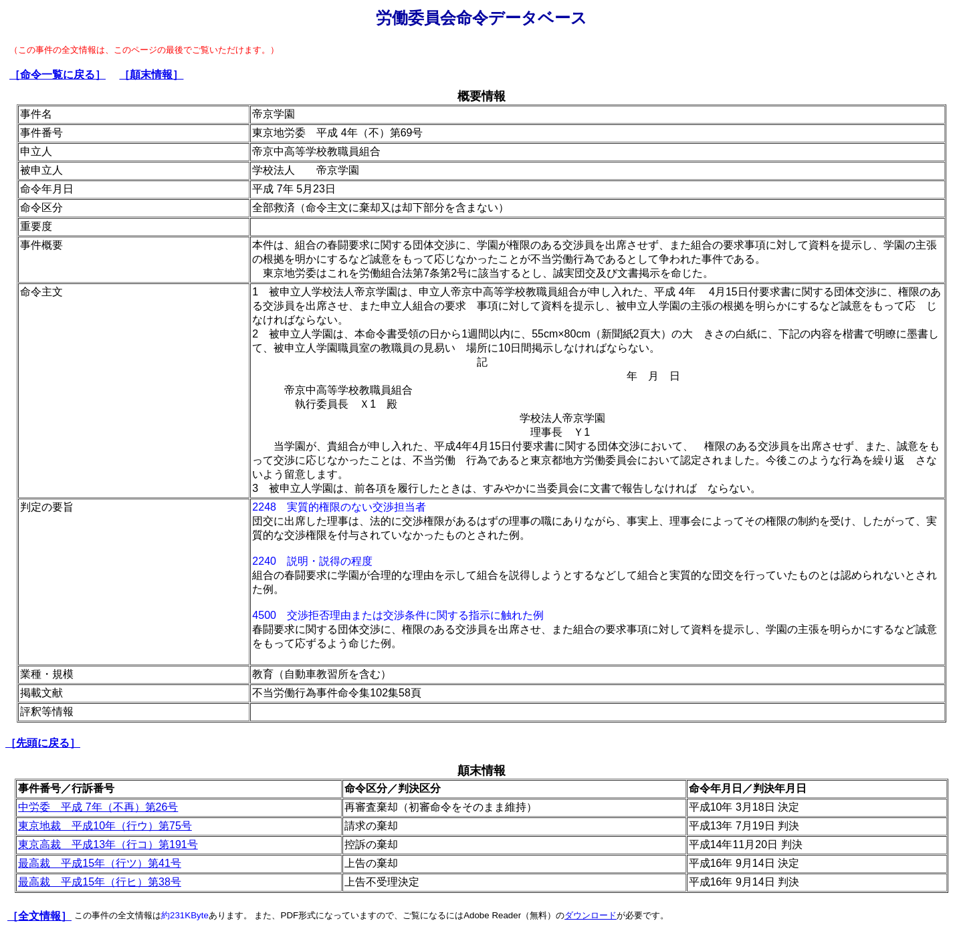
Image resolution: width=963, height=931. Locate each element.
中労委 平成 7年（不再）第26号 (98, 807)
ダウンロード (590, 915)
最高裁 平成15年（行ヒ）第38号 (99, 882)
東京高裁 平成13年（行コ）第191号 (108, 844)
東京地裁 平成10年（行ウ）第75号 (105, 825)
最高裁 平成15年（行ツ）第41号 (99, 863)
